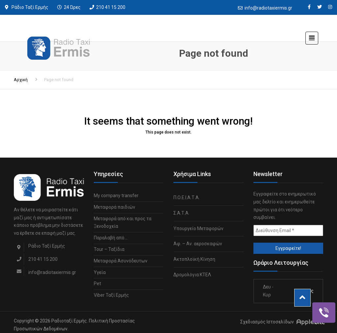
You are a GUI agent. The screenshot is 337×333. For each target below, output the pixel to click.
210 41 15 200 (110, 7)
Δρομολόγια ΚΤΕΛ (192, 274)
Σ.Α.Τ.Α (181, 213)
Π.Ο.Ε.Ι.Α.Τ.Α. (186, 197)
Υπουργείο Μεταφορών (198, 228)
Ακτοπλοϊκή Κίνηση (194, 259)
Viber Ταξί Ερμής (111, 295)
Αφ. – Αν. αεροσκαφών (197, 243)
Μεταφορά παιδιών (114, 207)
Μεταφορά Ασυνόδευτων (120, 260)
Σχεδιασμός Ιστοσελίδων (267, 321)
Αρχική (21, 79)
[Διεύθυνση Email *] (288, 230)
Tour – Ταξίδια (109, 249)
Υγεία (100, 272)
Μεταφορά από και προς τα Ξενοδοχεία (122, 222)
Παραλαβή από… (110, 237)
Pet (97, 283)
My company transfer (116, 195)
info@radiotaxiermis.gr (268, 8)
